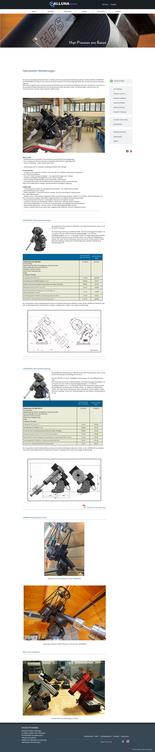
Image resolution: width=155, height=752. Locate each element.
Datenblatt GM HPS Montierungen (96, 507)
